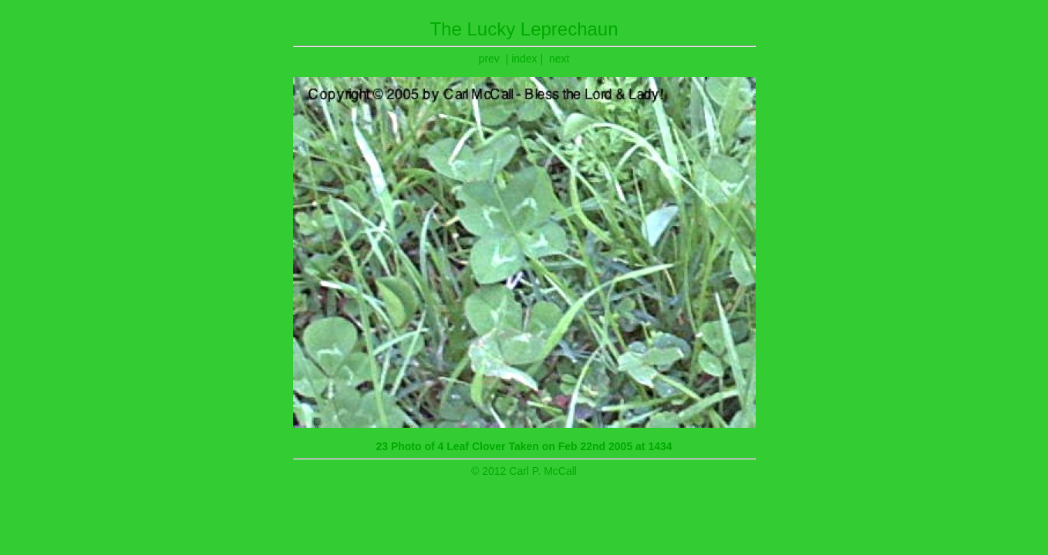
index (524, 58)
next (559, 58)
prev (489, 58)
